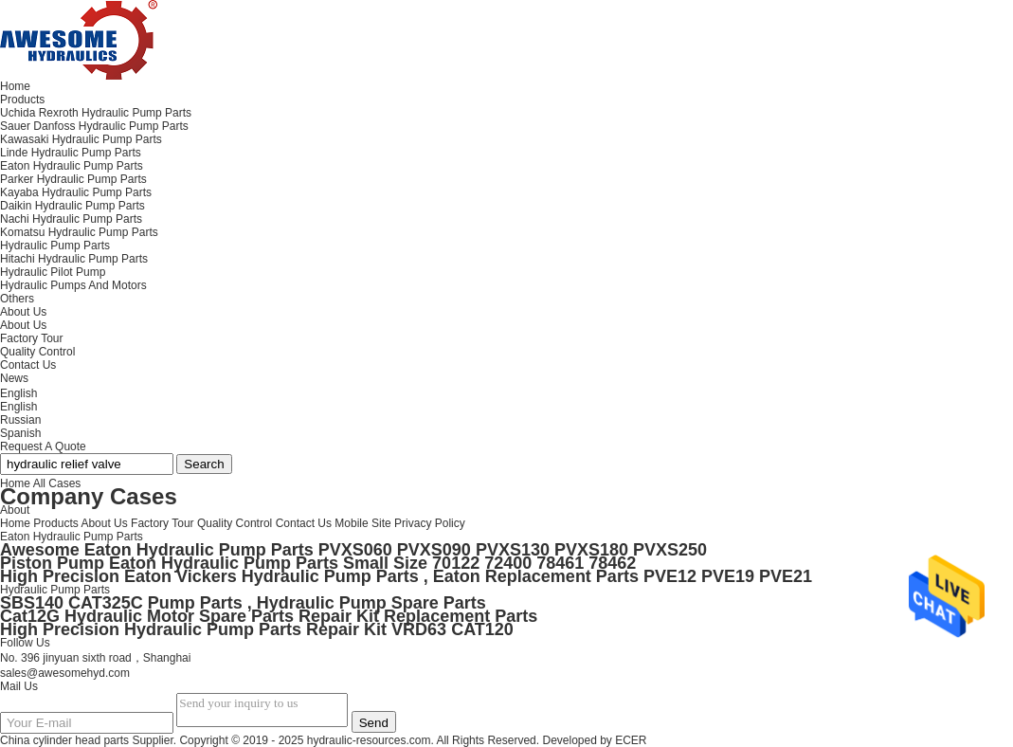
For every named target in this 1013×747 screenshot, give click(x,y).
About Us (23, 325)
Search (204, 464)
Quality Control (37, 351)
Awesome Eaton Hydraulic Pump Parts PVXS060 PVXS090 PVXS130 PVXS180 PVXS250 (353, 549)
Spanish (20, 433)
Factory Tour (31, 338)
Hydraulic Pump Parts (55, 589)
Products (55, 523)
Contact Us (304, 523)
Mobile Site (362, 523)
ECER (630, 740)
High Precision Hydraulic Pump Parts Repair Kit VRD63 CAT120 (257, 629)
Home (15, 523)
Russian (20, 420)
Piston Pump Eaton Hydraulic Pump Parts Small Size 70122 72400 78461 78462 (318, 563)
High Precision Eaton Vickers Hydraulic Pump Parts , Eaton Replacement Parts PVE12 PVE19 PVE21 (406, 576)
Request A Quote (43, 446)
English (18, 406)
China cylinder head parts (64, 740)
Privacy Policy (429, 523)
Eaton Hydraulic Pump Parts (71, 536)
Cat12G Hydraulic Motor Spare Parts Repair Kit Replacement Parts (268, 616)
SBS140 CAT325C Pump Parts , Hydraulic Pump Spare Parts (243, 602)
